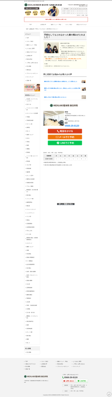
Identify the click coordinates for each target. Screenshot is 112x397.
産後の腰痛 (29, 280)
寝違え (28, 220)
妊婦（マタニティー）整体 (32, 276)
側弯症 (28, 127)
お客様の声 (43, 24)
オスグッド (29, 243)
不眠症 (28, 116)
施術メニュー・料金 (56, 24)
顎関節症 (28, 298)
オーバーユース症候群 (32, 113)
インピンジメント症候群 (32, 108)
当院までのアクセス (81, 24)
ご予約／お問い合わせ (32, 62)
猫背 (27, 325)
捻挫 (27, 145)
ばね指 (28, 301)
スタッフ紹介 (68, 24)
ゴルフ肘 (28, 164)
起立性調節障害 (30, 264)
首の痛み (28, 268)
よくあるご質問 (30, 48)
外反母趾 (28, 253)
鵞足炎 (28, 205)
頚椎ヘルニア (29, 134)
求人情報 (28, 66)
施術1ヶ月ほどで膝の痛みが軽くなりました (55, 97)
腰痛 (27, 339)
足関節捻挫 (29, 287)
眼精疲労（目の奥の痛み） (32, 190)
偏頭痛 (28, 172)
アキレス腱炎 (29, 186)
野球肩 (28, 161)
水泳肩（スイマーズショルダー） (32, 99)
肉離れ (28, 148)
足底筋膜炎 (29, 223)
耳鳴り (28, 141)
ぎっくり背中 (29, 175)
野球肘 (28, 152)
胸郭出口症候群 (30, 179)
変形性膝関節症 (30, 291)
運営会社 (28, 69)
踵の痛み (28, 195)
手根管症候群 (29, 120)
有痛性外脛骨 (29, 182)
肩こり (28, 342)
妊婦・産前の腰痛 (31, 271)
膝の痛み (28, 335)
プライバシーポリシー (32, 73)
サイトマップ (29, 77)
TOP (30, 24)
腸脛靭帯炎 (29, 202)
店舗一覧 (28, 80)
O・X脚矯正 (29, 261)
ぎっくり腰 (29, 332)
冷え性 (28, 284)
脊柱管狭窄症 (29, 321)
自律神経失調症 (30, 227)
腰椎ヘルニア (29, 246)
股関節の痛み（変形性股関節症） (32, 238)
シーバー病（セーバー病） (32, 156)
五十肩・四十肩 (30, 312)
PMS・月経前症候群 (31, 305)
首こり (28, 131)
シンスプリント (30, 212)
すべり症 (28, 234)
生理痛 (28, 309)
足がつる (28, 104)
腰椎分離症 (29, 294)
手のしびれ (29, 230)
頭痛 (27, 250)
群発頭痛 (28, 168)
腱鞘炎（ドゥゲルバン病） (32, 316)
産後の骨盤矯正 (30, 257)
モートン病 (29, 124)
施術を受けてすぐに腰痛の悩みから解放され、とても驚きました (60, 81)
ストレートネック (31, 209)
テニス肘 (28, 216)
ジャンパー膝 (29, 198)
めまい (28, 138)
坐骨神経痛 (29, 328)
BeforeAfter (29, 59)
